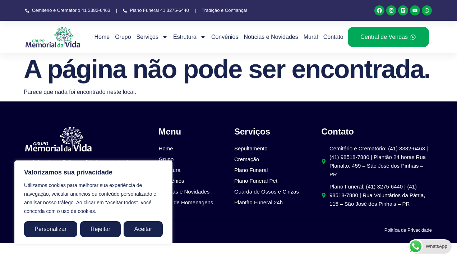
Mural (311, 37)
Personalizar (50, 229)
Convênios (225, 37)
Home (102, 37)
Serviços (152, 37)
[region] (93, 202)
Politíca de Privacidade (408, 230)
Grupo (123, 37)
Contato (333, 37)
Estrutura (189, 37)
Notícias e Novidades (271, 37)
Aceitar (143, 229)
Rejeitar (100, 229)
